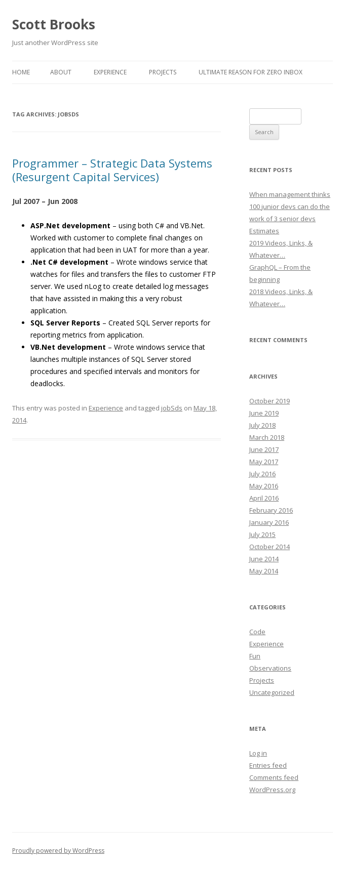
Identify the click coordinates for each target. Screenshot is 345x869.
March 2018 (266, 437)
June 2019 (264, 413)
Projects (162, 72)
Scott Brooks (53, 24)
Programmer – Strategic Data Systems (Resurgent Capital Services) (112, 169)
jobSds (171, 407)
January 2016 (269, 522)
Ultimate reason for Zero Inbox (250, 72)
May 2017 (263, 461)
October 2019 (269, 400)
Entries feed (268, 765)
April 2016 (264, 498)
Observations (270, 668)
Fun (254, 655)
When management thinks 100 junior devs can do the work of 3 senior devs (289, 206)
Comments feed (273, 777)
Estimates (264, 230)
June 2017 (264, 449)
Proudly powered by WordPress (58, 850)
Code (257, 631)
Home (21, 72)
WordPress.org (272, 789)
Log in (258, 753)
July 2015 (262, 534)
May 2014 (263, 570)
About (60, 72)
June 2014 (264, 558)
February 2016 (271, 510)
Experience (110, 72)
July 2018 (262, 425)
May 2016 (263, 485)
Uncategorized (271, 692)
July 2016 (262, 473)
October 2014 (269, 546)
